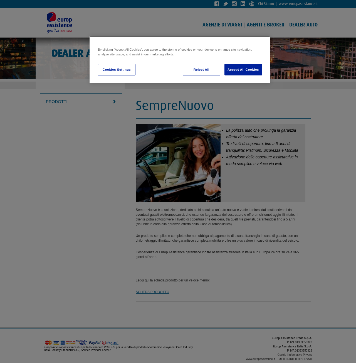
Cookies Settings (117, 69)
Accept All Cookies (243, 69)
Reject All (201, 69)
